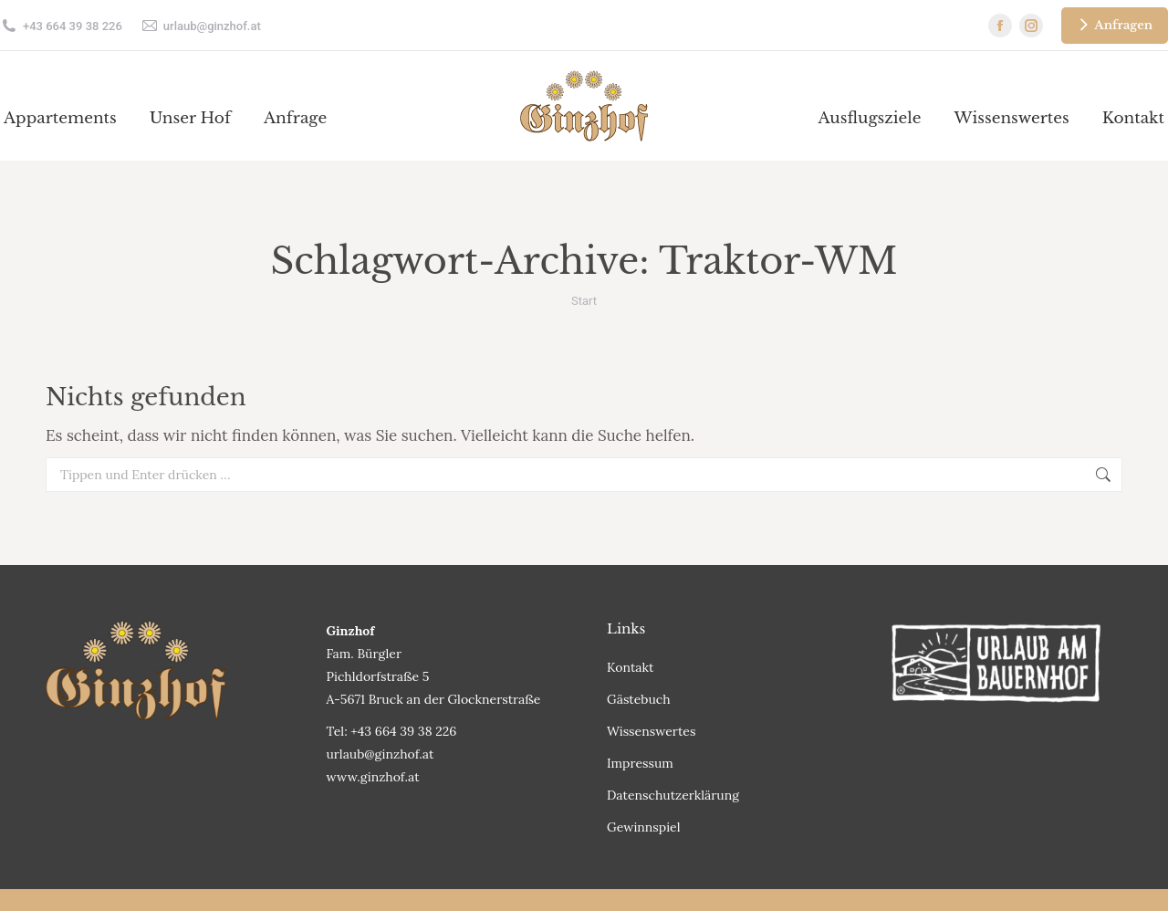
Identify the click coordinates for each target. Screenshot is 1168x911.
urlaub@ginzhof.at (201, 26)
